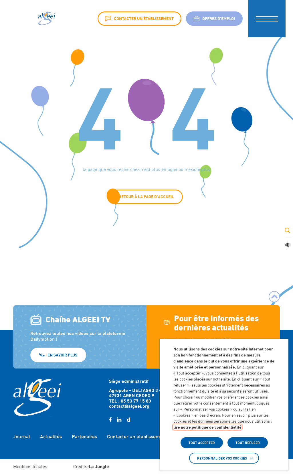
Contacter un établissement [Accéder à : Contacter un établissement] (137, 436)
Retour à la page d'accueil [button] (146, 196)
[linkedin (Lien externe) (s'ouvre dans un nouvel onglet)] (119, 419)
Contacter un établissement (139, 18)
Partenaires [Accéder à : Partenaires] (84, 436)
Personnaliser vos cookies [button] (222, 458)
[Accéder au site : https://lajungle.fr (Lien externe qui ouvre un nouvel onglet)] (99, 467)
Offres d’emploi (214, 18)
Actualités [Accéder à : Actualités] (51, 436)
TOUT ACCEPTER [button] (202, 443)
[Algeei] (46, 18)
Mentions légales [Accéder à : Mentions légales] (30, 466)
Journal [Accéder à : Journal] (21, 436)
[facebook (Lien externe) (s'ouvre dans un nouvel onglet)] (110, 419)
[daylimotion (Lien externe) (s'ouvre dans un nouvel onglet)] (128, 419)
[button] (267, 18)
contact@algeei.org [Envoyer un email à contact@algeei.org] (129, 406)
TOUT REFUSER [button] (247, 443)
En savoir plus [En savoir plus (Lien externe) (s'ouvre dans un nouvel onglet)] (62, 354)
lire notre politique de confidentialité (207, 427)
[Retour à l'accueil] (37, 397)
